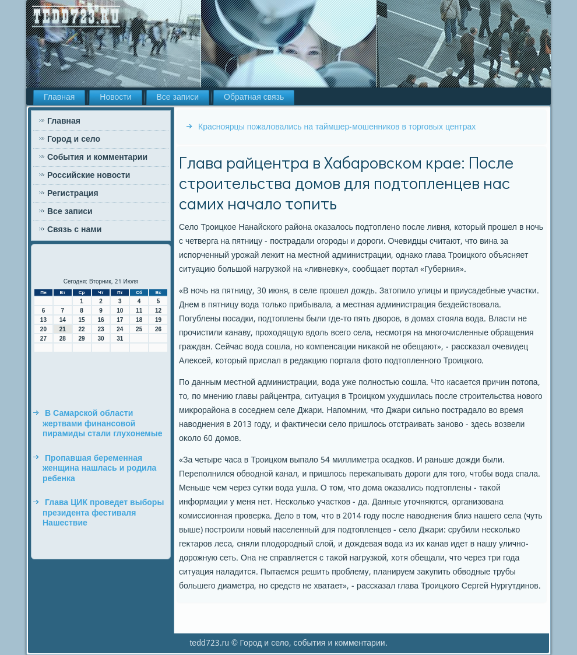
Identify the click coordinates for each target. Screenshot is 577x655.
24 (120, 329)
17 (120, 320)
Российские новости (88, 176)
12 (158, 310)
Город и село (73, 139)
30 (100, 338)
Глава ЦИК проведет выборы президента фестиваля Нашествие (103, 513)
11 (139, 310)
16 (100, 320)
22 (82, 329)
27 (43, 338)
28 (62, 338)
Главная (59, 97)
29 (82, 338)
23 (100, 329)
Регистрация (72, 194)
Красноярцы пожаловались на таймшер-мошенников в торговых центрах (337, 127)
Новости (115, 97)
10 (120, 310)
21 (62, 329)
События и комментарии (97, 157)
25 (139, 329)
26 (158, 329)
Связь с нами (74, 230)
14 (62, 320)
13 (43, 320)
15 (82, 320)
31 (120, 338)
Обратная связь (254, 97)
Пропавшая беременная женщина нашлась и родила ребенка (99, 468)
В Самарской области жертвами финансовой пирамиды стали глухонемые (102, 424)
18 (139, 320)
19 (158, 320)
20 (43, 329)
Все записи (178, 97)
